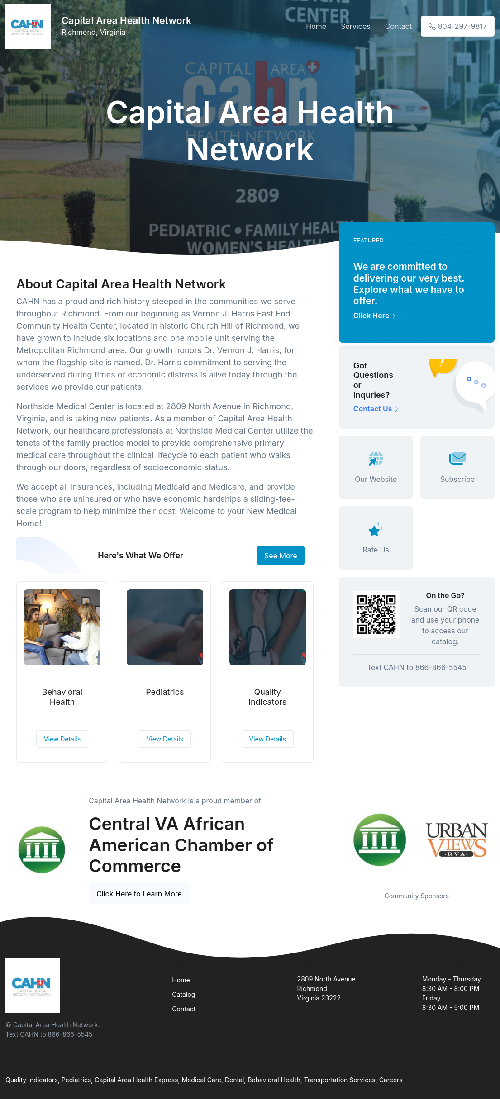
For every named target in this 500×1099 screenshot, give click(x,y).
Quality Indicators (267, 697)
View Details (62, 739)
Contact (398, 26)
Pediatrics (165, 692)
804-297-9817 (458, 26)
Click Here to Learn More (139, 893)
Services (356, 26)
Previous (332, 839)
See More (280, 555)
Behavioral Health (62, 697)
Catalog (183, 994)
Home (316, 26)
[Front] (29, 26)
